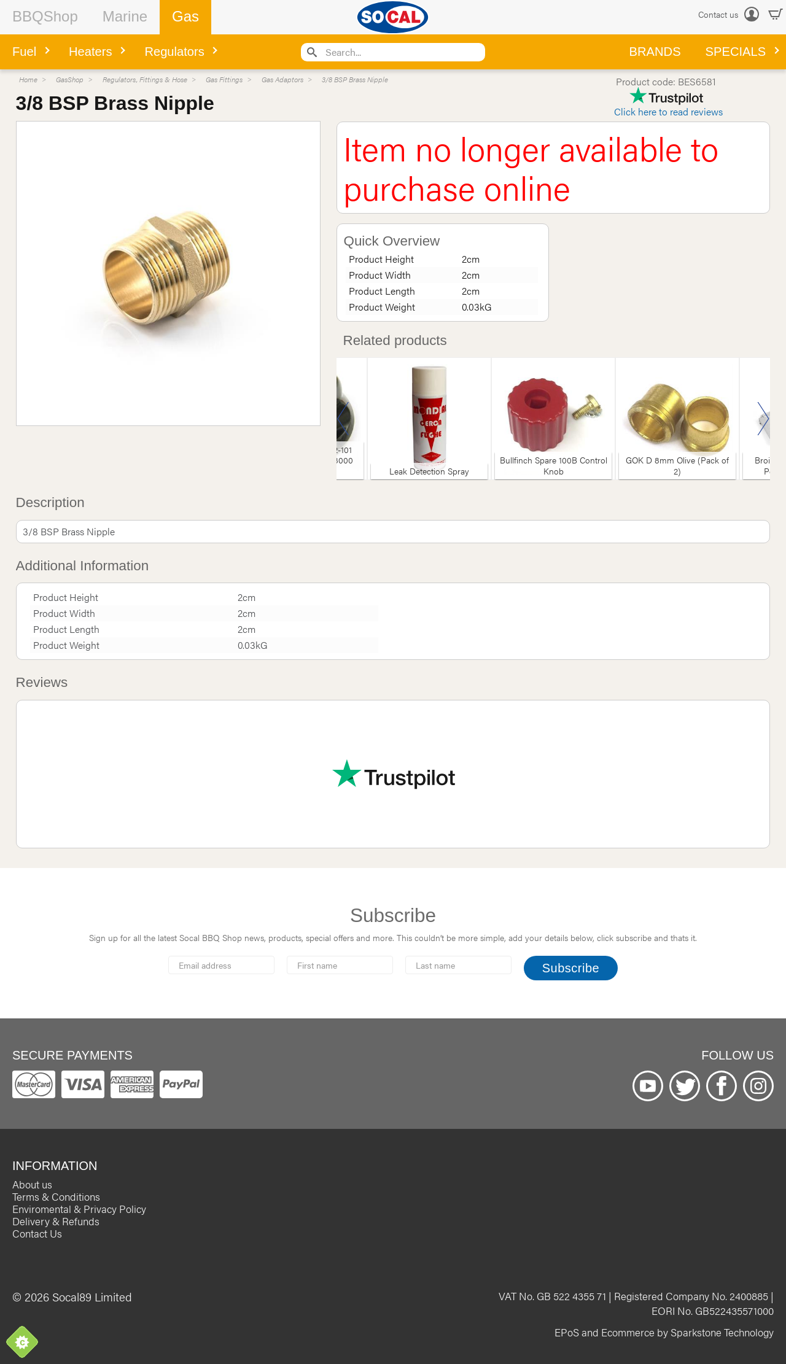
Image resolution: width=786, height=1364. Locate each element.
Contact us (718, 14)
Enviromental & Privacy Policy (79, 1208)
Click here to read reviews (668, 111)
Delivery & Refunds (55, 1221)
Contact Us (37, 1233)
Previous (343, 418)
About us (32, 1184)
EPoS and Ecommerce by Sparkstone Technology (664, 1332)
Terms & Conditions (56, 1196)
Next (763, 418)
